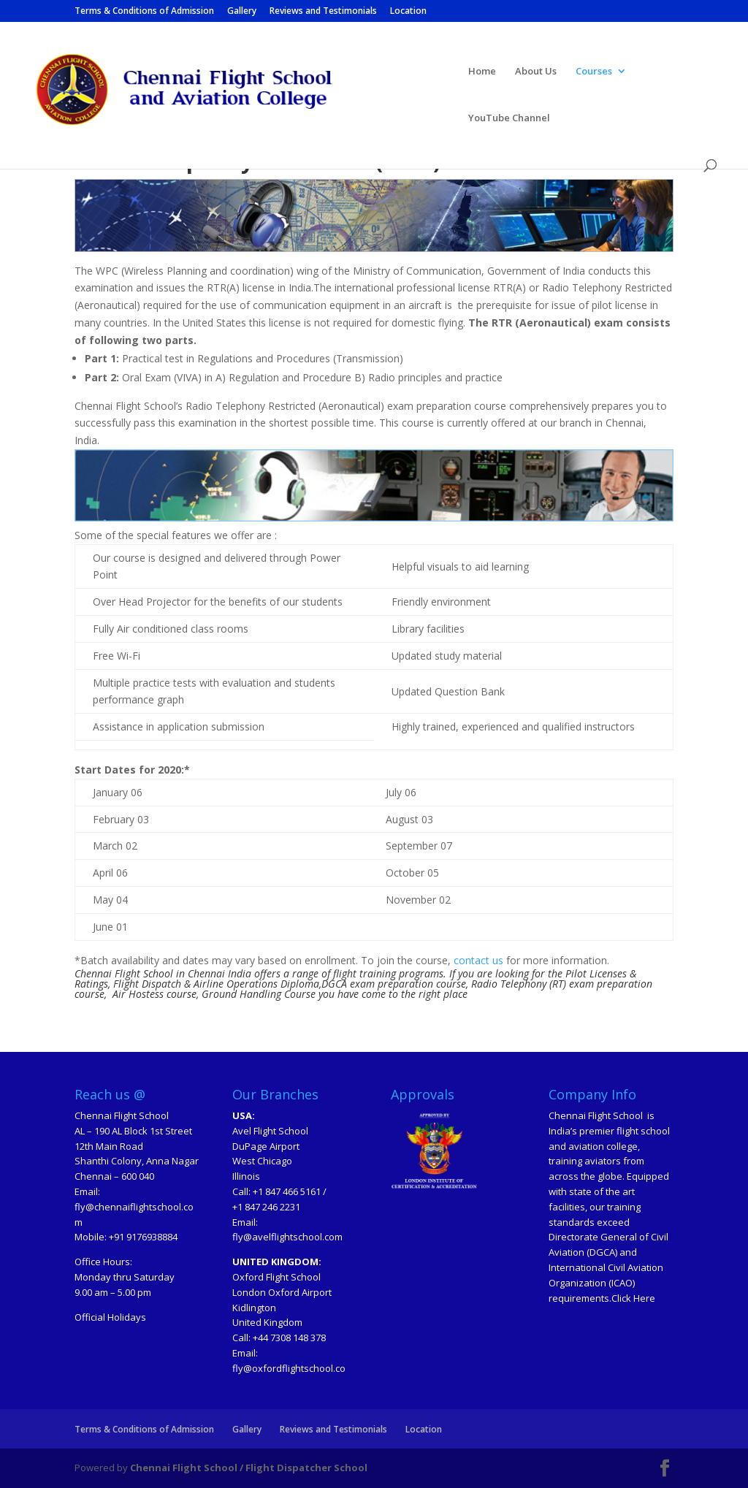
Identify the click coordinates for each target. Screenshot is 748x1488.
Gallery (241, 12)
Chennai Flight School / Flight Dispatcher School (248, 1467)
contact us (477, 960)
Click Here (633, 1298)
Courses (594, 71)
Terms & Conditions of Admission (144, 12)
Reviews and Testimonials (323, 12)
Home (482, 71)
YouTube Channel (509, 118)
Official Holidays (110, 1317)
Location (408, 12)
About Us (536, 71)
